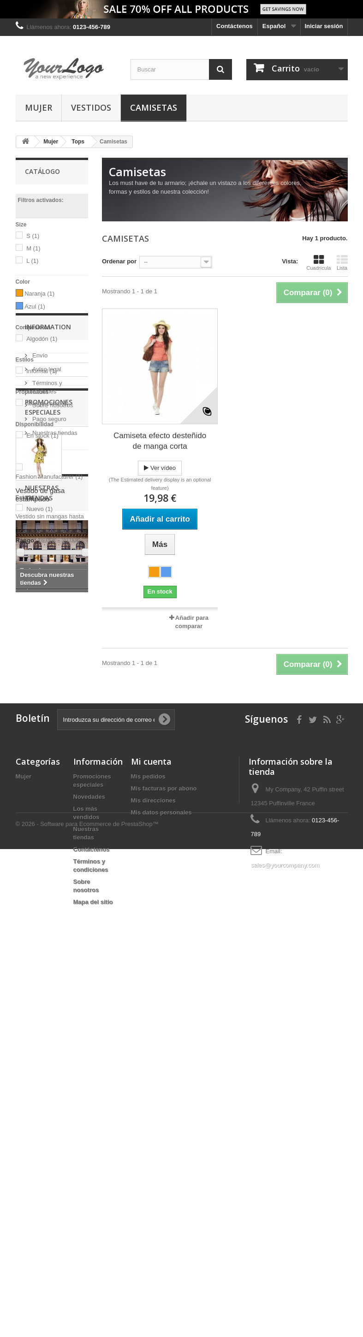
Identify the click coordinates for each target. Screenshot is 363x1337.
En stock (42, 435)
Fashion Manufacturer (49, 476)
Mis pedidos (148, 1153)
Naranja (39, 293)
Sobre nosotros (52, 662)
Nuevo (39, 508)
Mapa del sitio (93, 1278)
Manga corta (47, 403)
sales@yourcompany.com (284, 1241)
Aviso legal (46, 626)
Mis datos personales (161, 1189)
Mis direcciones (153, 1177)
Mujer (38, 107)
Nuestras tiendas (54, 689)
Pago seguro (48, 675)
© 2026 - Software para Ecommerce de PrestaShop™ (87, 1311)
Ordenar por (119, 261)
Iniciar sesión (323, 26)
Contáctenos (234, 26)
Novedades (89, 1173)
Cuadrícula (318, 262)
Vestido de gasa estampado (40, 817)
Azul (34, 306)
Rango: (26, 540)
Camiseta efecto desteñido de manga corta (159, 441)
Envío (39, 612)
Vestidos (91, 107)
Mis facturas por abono (164, 1165)
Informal (41, 371)
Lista (342, 262)
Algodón (41, 338)
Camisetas (153, 107)
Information (48, 587)
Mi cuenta (151, 1138)
